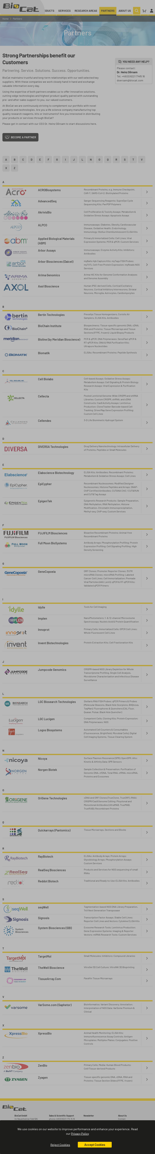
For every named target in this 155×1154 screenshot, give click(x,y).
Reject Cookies (60, 1144)
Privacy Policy (80, 1133)
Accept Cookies (94, 1144)
